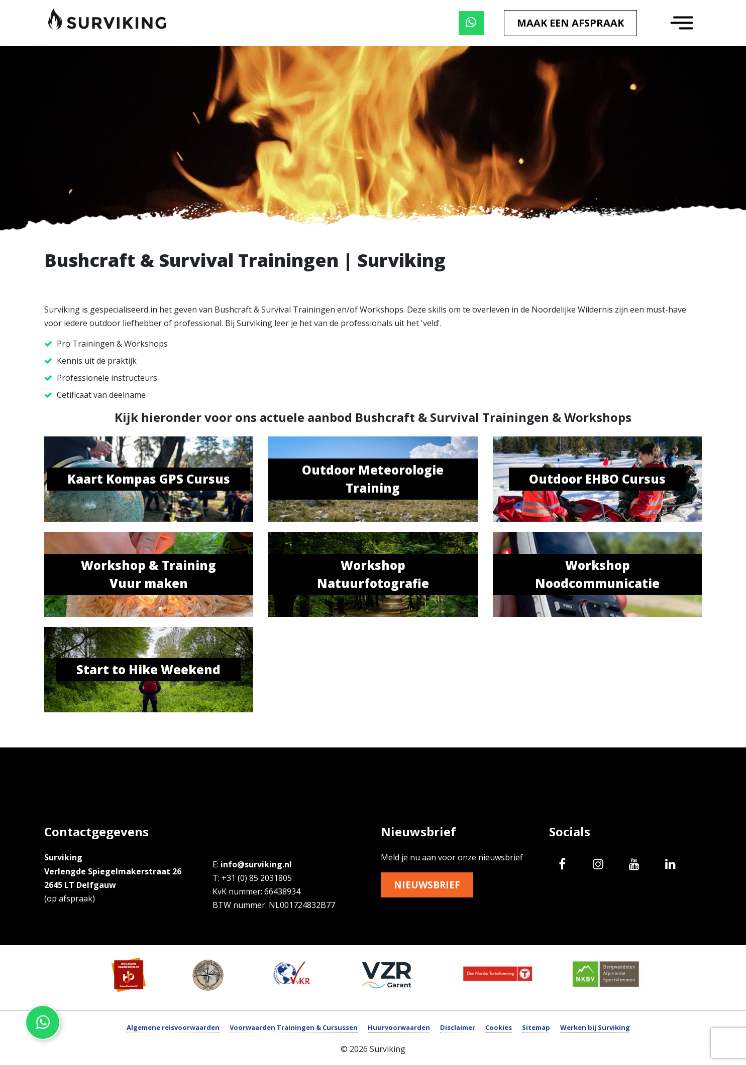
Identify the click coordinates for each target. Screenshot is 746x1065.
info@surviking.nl (256, 864)
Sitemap (536, 1027)
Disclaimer (457, 1027)
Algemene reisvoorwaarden (173, 1027)
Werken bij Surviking (595, 1027)
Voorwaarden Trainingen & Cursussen (294, 1027)
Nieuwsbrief (428, 885)
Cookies (498, 1027)
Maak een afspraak (570, 23)
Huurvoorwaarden (399, 1027)
